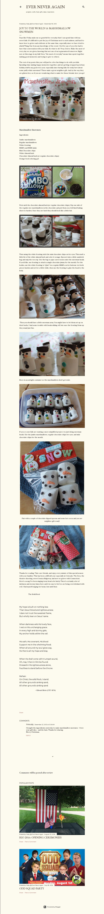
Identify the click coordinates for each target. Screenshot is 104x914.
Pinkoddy (30, 724)
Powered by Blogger (52, 907)
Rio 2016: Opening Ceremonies (40, 837)
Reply (28, 735)
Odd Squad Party (31, 888)
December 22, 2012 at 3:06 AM (45, 724)
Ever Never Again (45, 6)
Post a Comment (30, 841)
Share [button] (21, 712)
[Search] (83, 6)
